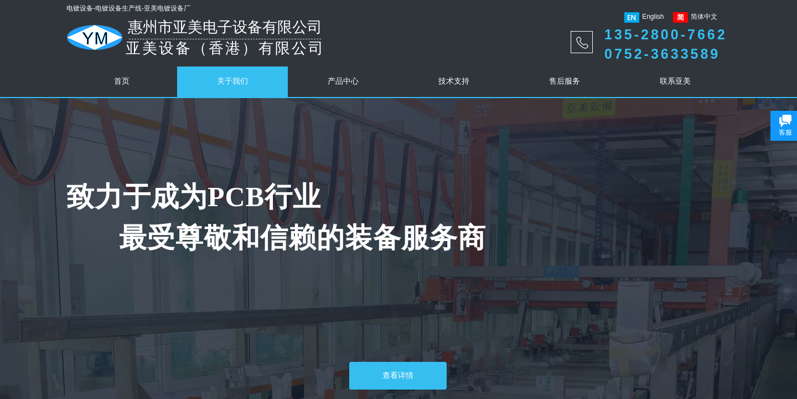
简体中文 (695, 17)
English (644, 17)
